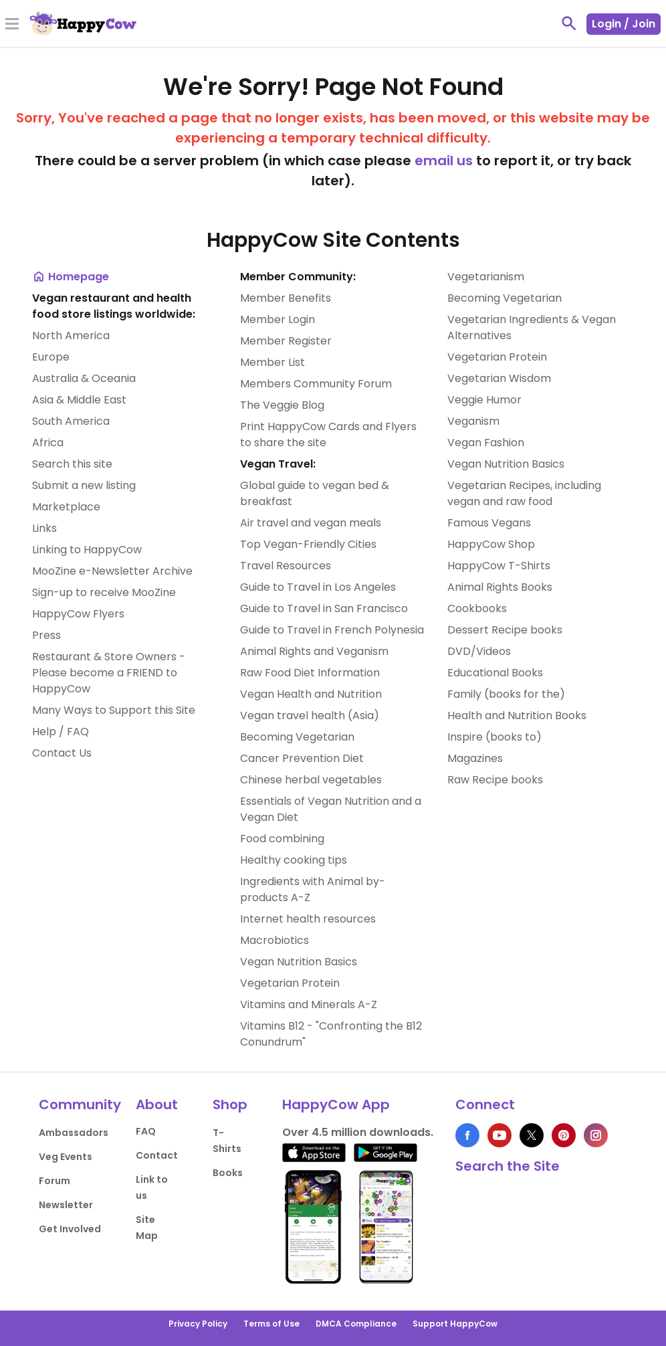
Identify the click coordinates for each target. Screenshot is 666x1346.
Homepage (70, 276)
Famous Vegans (489, 523)
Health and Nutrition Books (516, 715)
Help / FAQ (60, 731)
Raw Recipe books (495, 779)
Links (44, 528)
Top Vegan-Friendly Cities (308, 544)
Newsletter (66, 1205)
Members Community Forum (316, 383)
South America (71, 421)
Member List (272, 362)
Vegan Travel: (278, 464)
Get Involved (70, 1229)
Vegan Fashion (485, 442)
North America (71, 335)
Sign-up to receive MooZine (104, 592)
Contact (157, 1155)
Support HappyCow (455, 1323)
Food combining (282, 838)
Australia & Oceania (84, 378)
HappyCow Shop (491, 544)
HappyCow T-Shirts (498, 565)
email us (444, 160)
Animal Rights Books (499, 587)
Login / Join (623, 23)
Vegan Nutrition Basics (298, 961)
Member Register (286, 341)
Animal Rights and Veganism (314, 651)
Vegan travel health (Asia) (309, 715)
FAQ (146, 1131)
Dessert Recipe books (504, 630)
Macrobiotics (274, 940)
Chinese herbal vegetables (311, 779)
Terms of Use (271, 1323)
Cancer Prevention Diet (302, 758)
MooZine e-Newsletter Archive (112, 571)
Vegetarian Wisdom (499, 378)
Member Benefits (285, 298)
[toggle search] (569, 23)
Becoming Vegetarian (297, 737)
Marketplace (66, 506)
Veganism (473, 421)
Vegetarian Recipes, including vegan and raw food (524, 493)
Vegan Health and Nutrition (311, 694)
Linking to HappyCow (87, 549)
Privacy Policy (198, 1323)
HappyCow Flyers (78, 613)
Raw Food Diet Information (310, 672)
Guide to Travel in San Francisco (324, 608)
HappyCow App (336, 1104)
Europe (51, 357)
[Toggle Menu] (12, 24)
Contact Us (62, 753)
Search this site (72, 464)
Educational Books (495, 672)
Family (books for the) (506, 694)
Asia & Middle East (79, 399)
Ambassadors (73, 1132)
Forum (54, 1180)
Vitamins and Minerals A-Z (308, 1004)
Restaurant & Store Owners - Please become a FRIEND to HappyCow (108, 672)
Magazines (475, 758)
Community (80, 1104)
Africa (48, 442)
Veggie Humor (484, 399)
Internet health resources (308, 919)
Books (228, 1172)
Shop (230, 1104)
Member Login (277, 319)
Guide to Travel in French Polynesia (332, 630)
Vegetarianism (485, 276)
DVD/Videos (479, 651)
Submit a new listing (84, 485)
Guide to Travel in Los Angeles (318, 587)
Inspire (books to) (494, 737)
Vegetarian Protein (290, 983)
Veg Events (65, 1156)
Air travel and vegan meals (310, 523)
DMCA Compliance (356, 1323)
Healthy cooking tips (293, 860)
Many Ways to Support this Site (113, 710)
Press (46, 635)
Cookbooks (477, 608)
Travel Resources (285, 565)
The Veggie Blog (282, 405)
